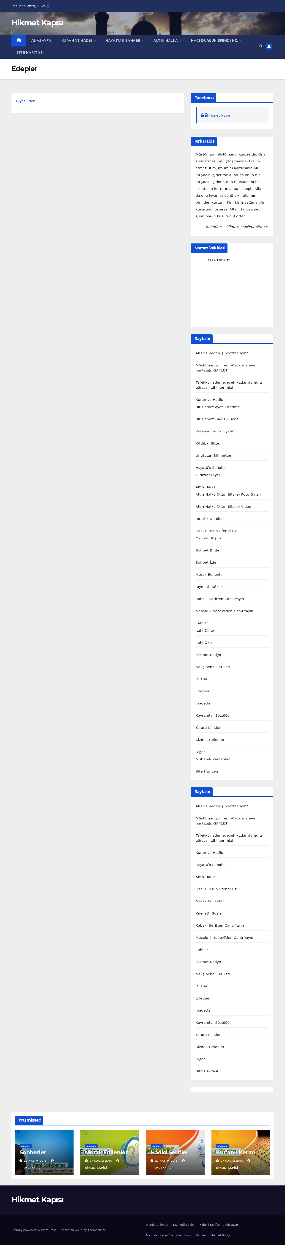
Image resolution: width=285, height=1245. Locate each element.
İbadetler (204, 703)
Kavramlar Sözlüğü (213, 715)
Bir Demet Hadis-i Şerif (217, 419)
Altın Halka (166, 40)
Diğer (200, 752)
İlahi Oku (204, 642)
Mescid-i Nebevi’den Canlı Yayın (224, 611)
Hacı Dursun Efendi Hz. (215, 40)
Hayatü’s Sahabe (123, 40)
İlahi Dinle (205, 630)
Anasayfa (41, 40)
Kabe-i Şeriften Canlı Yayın (220, 599)
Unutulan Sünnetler (214, 455)
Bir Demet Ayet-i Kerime (218, 407)
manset (26, 1146)
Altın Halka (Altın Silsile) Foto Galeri (228, 494)
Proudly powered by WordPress (34, 1230)
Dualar (202, 679)
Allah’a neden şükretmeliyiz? (222, 353)
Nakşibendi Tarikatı (213, 667)
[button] (261, 46)
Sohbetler (32, 1152)
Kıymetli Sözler (209, 586)
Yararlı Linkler (208, 727)
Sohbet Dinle (207, 550)
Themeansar (96, 1230)
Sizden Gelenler (210, 739)
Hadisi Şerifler (169, 1152)
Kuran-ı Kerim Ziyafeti (216, 431)
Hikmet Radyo (208, 655)
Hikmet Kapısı (37, 22)
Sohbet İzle (206, 562)
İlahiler (202, 623)
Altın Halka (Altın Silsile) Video (223, 506)
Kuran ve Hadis (77, 40)
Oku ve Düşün (208, 538)
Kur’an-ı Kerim (235, 1152)
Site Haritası (30, 52)
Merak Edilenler (210, 574)
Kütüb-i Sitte (207, 443)
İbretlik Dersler (209, 518)
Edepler (203, 691)
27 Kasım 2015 (36, 1160)
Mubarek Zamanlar (213, 759)
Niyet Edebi (26, 101)
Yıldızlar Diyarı (209, 475)
